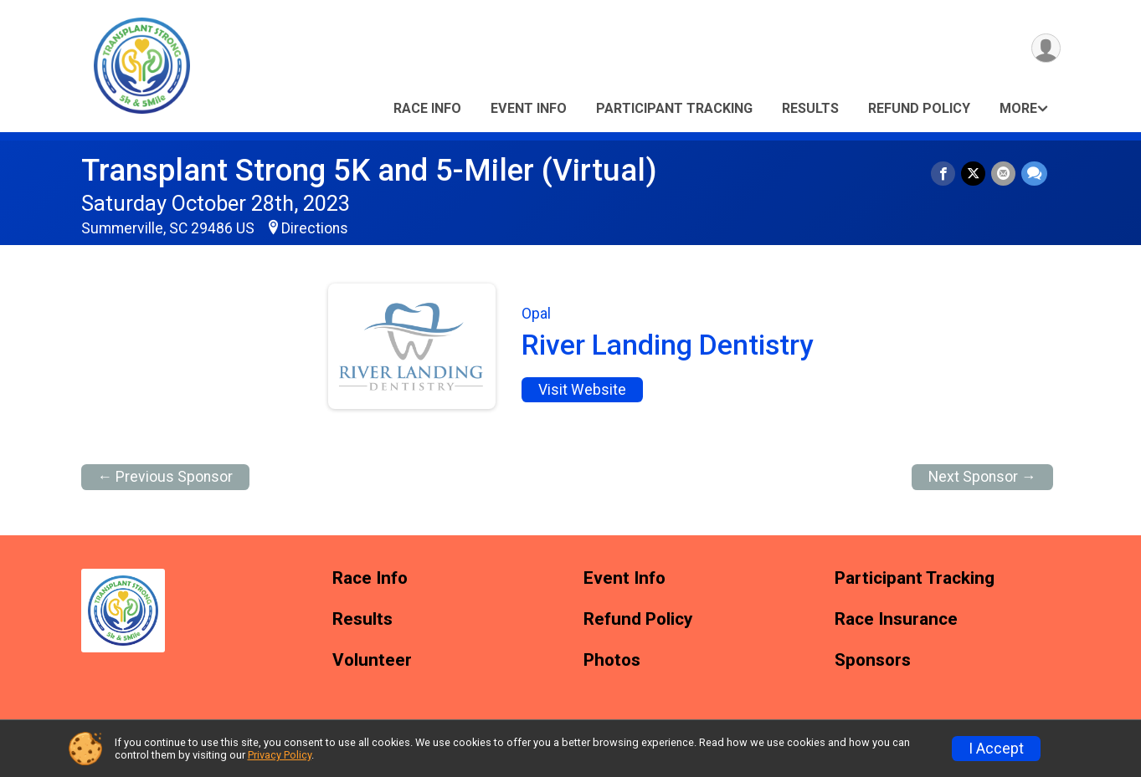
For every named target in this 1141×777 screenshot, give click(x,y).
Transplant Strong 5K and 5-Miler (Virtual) (369, 170)
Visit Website (582, 389)
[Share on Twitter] (975, 173)
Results (810, 108)
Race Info (427, 108)
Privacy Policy (279, 755)
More (1018, 108)
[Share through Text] (1034, 173)
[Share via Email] (1004, 173)
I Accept (996, 748)
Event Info (529, 108)
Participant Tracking (674, 108)
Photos (611, 660)
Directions (314, 228)
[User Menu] (1045, 48)
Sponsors (873, 660)
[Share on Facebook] (945, 173)
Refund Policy (919, 108)
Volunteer (372, 660)
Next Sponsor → (982, 476)
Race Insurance (896, 619)
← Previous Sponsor (166, 476)
